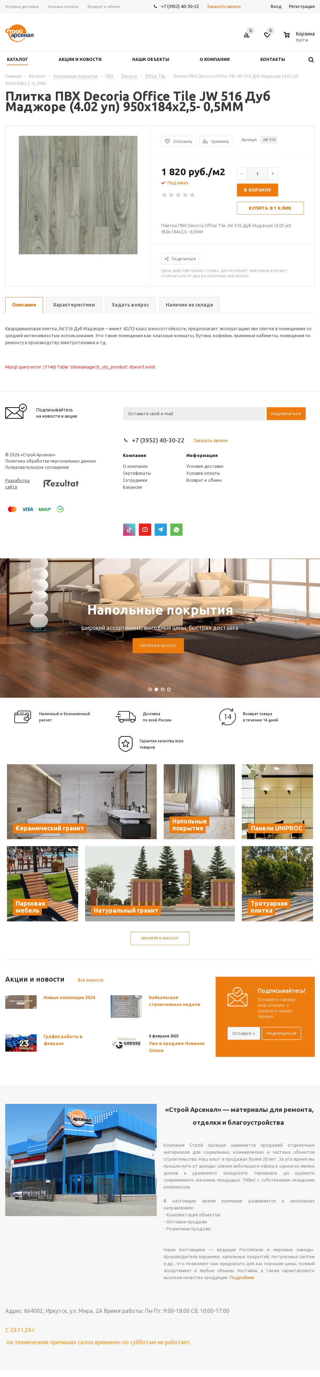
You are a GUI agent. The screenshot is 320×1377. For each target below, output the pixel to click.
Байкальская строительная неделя (174, 1001)
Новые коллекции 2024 (69, 997)
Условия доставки (204, 466)
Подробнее (242, 1277)
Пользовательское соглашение (37, 467)
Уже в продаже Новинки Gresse (176, 1047)
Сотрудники (135, 480)
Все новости (90, 980)
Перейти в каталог (158, 646)
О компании (135, 466)
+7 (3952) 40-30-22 (180, 6)
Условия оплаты (203, 473)
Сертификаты (137, 473)
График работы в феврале (63, 1040)
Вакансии (132, 487)
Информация (202, 455)
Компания (134, 455)
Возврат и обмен (204, 480)
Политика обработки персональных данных (50, 461)
